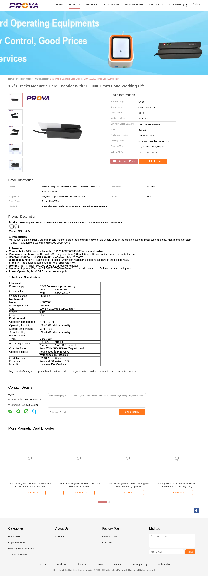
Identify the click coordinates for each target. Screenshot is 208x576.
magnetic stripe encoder (84, 371)
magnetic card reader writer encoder (118, 371)
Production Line (109, 536)
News (100, 564)
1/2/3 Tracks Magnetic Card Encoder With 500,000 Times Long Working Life (85, 79)
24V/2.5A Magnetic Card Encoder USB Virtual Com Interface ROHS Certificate (30, 485)
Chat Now (175, 4)
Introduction (60, 536)
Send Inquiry (132, 412)
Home (59, 4)
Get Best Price (124, 161)
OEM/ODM (107, 542)
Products (74, 4)
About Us (91, 4)
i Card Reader (14, 536)
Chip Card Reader (16, 542)
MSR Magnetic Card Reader (21, 548)
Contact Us (156, 4)
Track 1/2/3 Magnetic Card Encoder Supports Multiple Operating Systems (128, 485)
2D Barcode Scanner (18, 554)
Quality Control (134, 4)
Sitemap (117, 564)
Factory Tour (111, 4)
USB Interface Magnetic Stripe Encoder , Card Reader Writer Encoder (79, 485)
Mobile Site (164, 564)
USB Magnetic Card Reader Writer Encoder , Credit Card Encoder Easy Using (177, 485)
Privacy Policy (140, 564)
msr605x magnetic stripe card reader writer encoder (41, 371)
